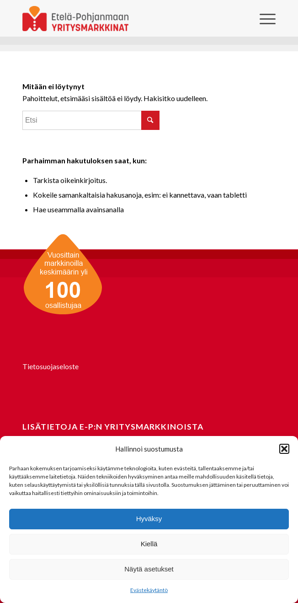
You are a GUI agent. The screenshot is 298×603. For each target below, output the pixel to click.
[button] (284, 448)
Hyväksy (149, 518)
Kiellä (149, 544)
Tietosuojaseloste (50, 366)
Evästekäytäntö (149, 590)
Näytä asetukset (149, 569)
